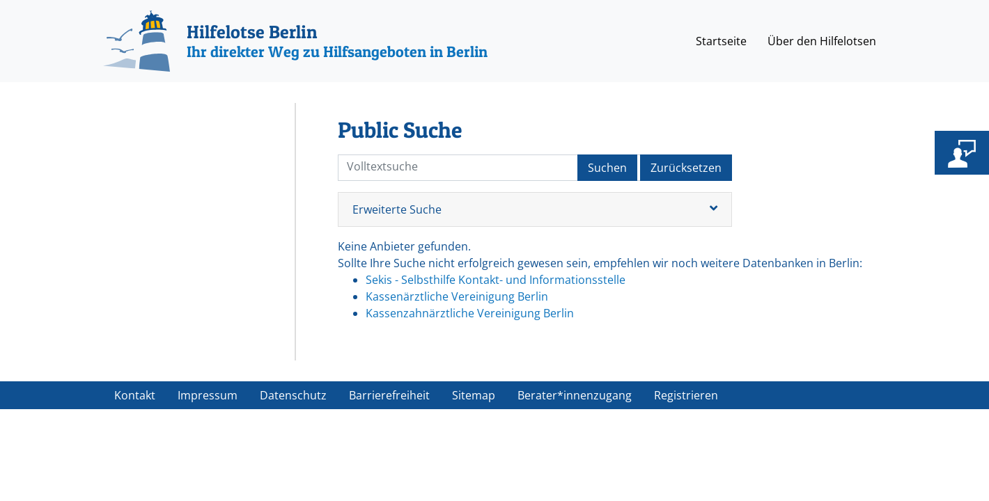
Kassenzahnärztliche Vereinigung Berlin (470, 313)
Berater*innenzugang (574, 395)
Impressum (207, 395)
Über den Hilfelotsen (822, 41)
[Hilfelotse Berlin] (295, 41)
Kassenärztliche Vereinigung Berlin (457, 296)
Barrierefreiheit (389, 395)
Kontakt (134, 395)
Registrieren (686, 395)
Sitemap (473, 395)
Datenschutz (293, 395)
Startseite (721, 41)
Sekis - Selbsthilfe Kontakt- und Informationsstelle (495, 279)
